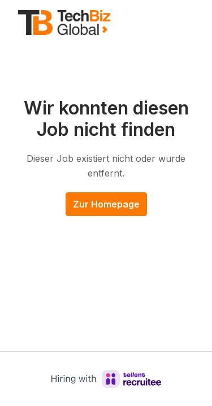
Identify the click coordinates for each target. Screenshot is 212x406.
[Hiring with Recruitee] (106, 379)
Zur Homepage (106, 204)
